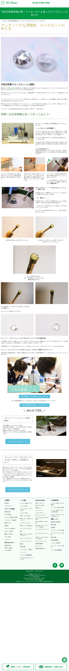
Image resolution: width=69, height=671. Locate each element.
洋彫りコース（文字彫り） (26, 525)
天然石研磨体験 (54, 540)
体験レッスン (54, 519)
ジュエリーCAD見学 (56, 543)
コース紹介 (23, 500)
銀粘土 (21, 544)
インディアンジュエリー (26, 528)
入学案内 (7, 500)
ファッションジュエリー (26, 541)
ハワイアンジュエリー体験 (57, 530)
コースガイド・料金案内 (10, 520)
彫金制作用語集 (39, 543)
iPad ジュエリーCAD (25, 515)
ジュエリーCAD (23, 513)
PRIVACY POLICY (39, 571)
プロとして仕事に (8, 531)
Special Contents (40, 500)
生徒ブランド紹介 (39, 505)
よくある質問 (7, 550)
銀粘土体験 (53, 524)
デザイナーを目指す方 (9, 528)
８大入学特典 (7, 514)
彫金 (21, 531)
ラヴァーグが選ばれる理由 (10, 517)
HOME (4, 21)
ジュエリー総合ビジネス (26, 503)
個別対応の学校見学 (56, 522)
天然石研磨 (22, 546)
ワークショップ (39, 510)
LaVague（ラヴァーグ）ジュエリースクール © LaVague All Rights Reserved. (34, 581)
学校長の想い (7, 511)
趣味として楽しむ (8, 534)
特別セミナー (38, 507)
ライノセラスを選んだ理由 (57, 507)
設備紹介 (6, 525)
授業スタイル (7, 523)
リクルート (7, 539)
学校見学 (6, 503)
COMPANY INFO (30, 571)
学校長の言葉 (7, 545)
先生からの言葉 (8, 547)
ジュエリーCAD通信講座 (26, 555)
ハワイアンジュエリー (25, 523)
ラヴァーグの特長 (9, 509)
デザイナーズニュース (40, 515)
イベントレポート (39, 512)
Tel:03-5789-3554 (41, 3)
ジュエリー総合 (23, 506)
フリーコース (23, 552)
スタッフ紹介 (7, 536)
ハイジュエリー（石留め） (26, 549)
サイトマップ (38, 546)
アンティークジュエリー (26, 538)
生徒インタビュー (39, 503)
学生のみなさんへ (9, 542)
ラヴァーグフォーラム (40, 541)
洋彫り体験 (53, 537)
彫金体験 (53, 527)
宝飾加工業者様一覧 (40, 548)
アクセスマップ (8, 506)
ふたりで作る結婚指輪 (56, 550)
